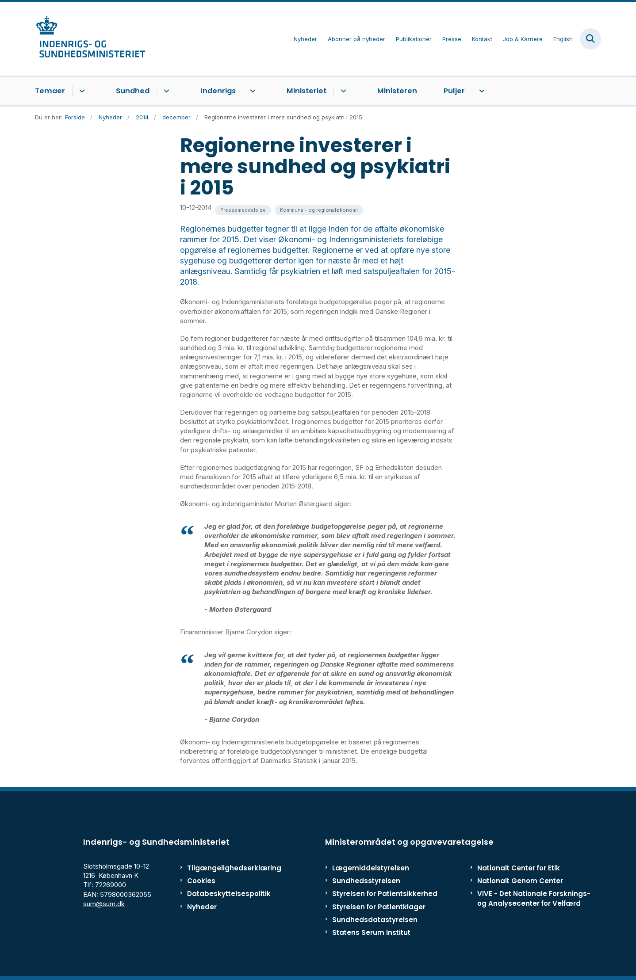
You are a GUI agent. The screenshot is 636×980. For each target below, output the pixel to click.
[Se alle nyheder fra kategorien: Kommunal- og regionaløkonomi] (319, 210)
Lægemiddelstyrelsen (370, 868)
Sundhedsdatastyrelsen (375, 919)
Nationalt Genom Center (520, 880)
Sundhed (132, 91)
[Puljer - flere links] (480, 91)
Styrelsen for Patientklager (378, 906)
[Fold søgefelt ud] (590, 39)
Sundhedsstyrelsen (366, 880)
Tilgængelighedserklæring (225, 868)
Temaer (50, 91)
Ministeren (397, 91)
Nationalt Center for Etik (518, 868)
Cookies (201, 880)
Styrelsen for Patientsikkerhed (384, 893)
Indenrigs (218, 91)
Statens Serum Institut (371, 932)
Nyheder (202, 906)
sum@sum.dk (104, 904)
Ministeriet (306, 91)
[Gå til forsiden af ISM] (90, 38)
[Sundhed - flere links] (165, 91)
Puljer (454, 91)
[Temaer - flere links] (80, 91)
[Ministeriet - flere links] (342, 91)
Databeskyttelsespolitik (225, 893)
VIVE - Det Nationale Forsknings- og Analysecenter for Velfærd (533, 898)
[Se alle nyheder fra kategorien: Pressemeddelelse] (243, 210)
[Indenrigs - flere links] (251, 91)
